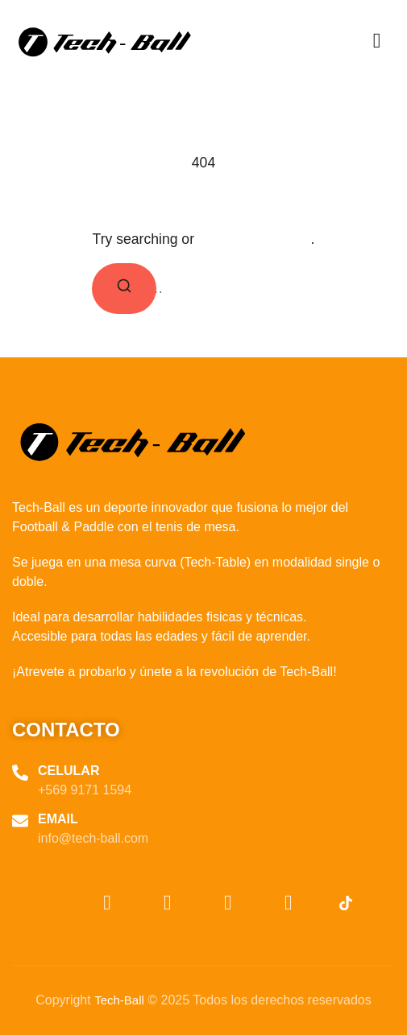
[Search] (124, 288)
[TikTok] (324, 904)
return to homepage (254, 239)
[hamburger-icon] (377, 42)
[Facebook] (263, 904)
